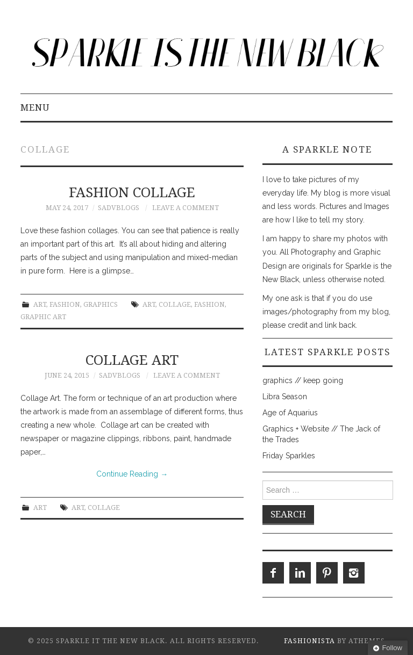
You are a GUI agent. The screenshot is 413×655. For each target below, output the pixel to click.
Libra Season (284, 396)
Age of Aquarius (290, 412)
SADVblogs (118, 208)
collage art (132, 360)
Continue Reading (132, 474)
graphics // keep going (302, 380)
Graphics (100, 304)
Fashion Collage (132, 192)
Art (39, 304)
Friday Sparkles (288, 455)
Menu (34, 107)
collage (175, 304)
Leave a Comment (185, 208)
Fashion (64, 304)
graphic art (43, 317)
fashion (209, 304)
